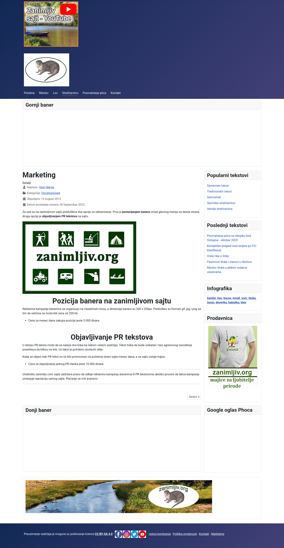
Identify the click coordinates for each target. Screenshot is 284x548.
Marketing (217, 534)
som (244, 298)
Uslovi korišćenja (160, 534)
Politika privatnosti (185, 534)
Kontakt (116, 93)
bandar (211, 298)
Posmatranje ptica (94, 93)
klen (243, 302)
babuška (233, 302)
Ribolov (44, 93)
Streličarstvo (70, 93)
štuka (252, 298)
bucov (227, 298)
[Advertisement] (134, 138)
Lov (55, 93)
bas (219, 298)
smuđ (236, 298)
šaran (210, 302)
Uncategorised (50, 193)
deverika (221, 302)
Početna (29, 93)
